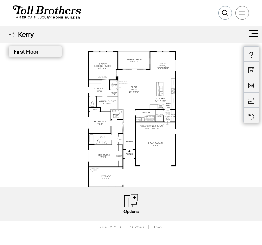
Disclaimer (110, 226)
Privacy (136, 226)
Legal (158, 226)
